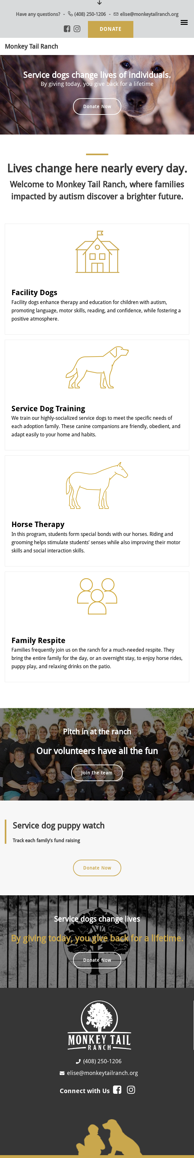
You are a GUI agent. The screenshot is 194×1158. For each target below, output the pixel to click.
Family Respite (38, 638)
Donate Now (97, 106)
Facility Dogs (34, 292)
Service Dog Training (48, 407)
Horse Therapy (37, 523)
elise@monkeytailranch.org (149, 14)
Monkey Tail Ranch (31, 46)
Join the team (97, 771)
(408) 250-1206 (90, 14)
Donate (111, 29)
